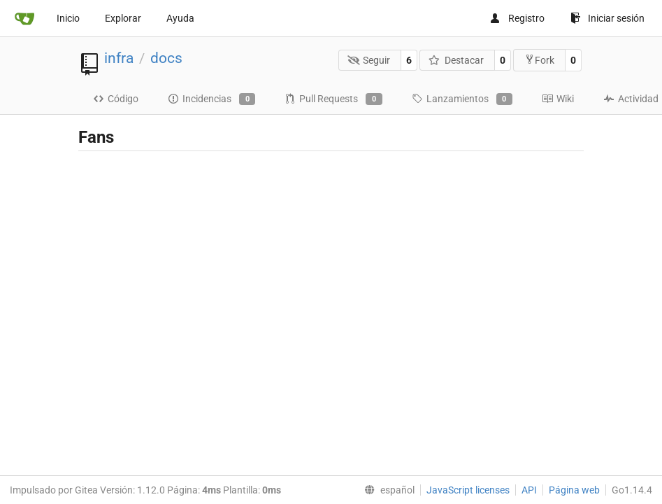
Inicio (68, 18)
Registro (517, 18)
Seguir (369, 60)
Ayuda (180, 18)
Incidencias (211, 99)
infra (119, 58)
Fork (539, 60)
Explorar (123, 18)
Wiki (558, 98)
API (529, 490)
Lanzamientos (462, 99)
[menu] (387, 490)
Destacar (456, 60)
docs (166, 58)
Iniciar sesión (607, 18)
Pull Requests (333, 99)
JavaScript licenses (468, 490)
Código (115, 98)
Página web (574, 490)
